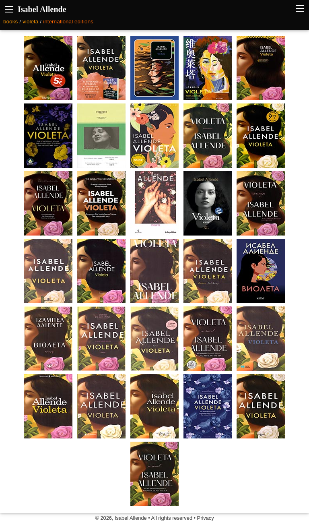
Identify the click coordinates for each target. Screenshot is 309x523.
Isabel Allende (42, 9)
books (10, 22)
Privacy (205, 518)
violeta (30, 22)
